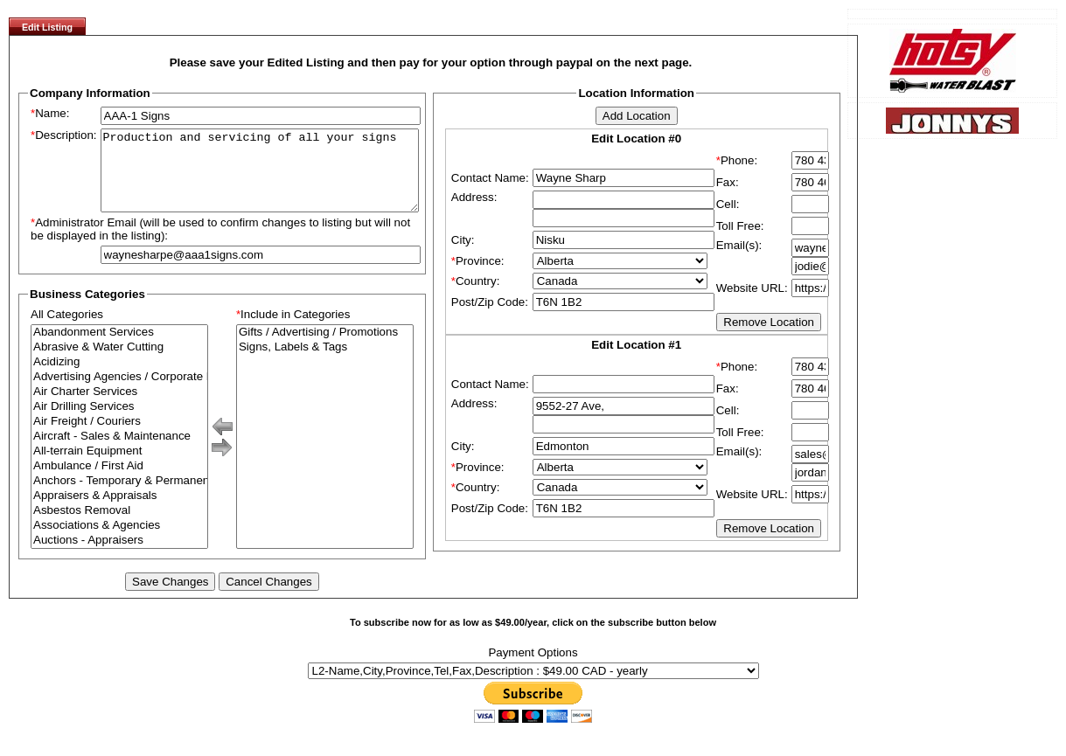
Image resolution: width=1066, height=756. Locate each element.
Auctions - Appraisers (119, 556)
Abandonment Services (119, 348)
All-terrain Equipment (119, 467)
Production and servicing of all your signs (260, 178)
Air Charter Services (119, 407)
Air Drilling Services (119, 422)
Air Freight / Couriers (119, 437)
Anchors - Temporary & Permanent (119, 496)
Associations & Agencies (119, 541)
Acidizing (119, 378)
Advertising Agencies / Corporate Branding (119, 392)
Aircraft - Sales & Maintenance (119, 452)
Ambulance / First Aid (119, 482)
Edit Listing (47, 27)
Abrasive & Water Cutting (119, 363)
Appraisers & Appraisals (119, 511)
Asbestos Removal (119, 526)
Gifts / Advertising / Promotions (325, 348)
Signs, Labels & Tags (325, 363)
